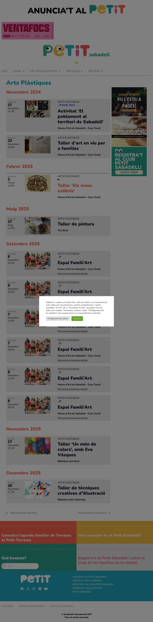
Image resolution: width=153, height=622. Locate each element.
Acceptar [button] (77, 318)
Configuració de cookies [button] (58, 318)
